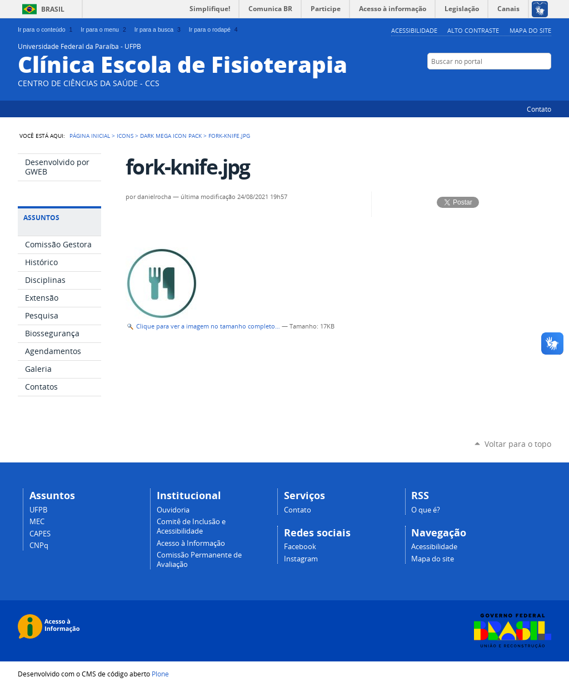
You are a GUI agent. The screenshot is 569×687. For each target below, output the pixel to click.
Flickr (545, 82)
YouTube (517, 82)
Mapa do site (530, 30)
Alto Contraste (473, 30)
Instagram (301, 559)
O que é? (425, 510)
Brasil (52, 9)
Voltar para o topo (518, 444)
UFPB (38, 510)
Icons (125, 136)
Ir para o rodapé (214, 29)
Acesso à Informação (191, 543)
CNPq (38, 545)
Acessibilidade (414, 30)
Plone (160, 673)
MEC (36, 521)
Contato (539, 108)
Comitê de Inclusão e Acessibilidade (191, 526)
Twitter (504, 82)
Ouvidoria (173, 510)
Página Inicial (89, 136)
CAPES (40, 534)
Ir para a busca (158, 29)
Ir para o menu (104, 29)
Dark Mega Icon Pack (171, 136)
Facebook (531, 82)
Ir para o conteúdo (46, 29)
